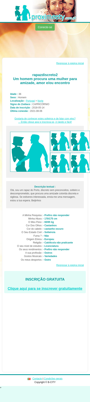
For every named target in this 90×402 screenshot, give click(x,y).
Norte (40, 100)
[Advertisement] (37, 45)
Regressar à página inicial (70, 63)
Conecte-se (45, 27)
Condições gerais (53, 378)
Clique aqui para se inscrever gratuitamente (45, 289)
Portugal (30, 100)
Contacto (37, 378)
